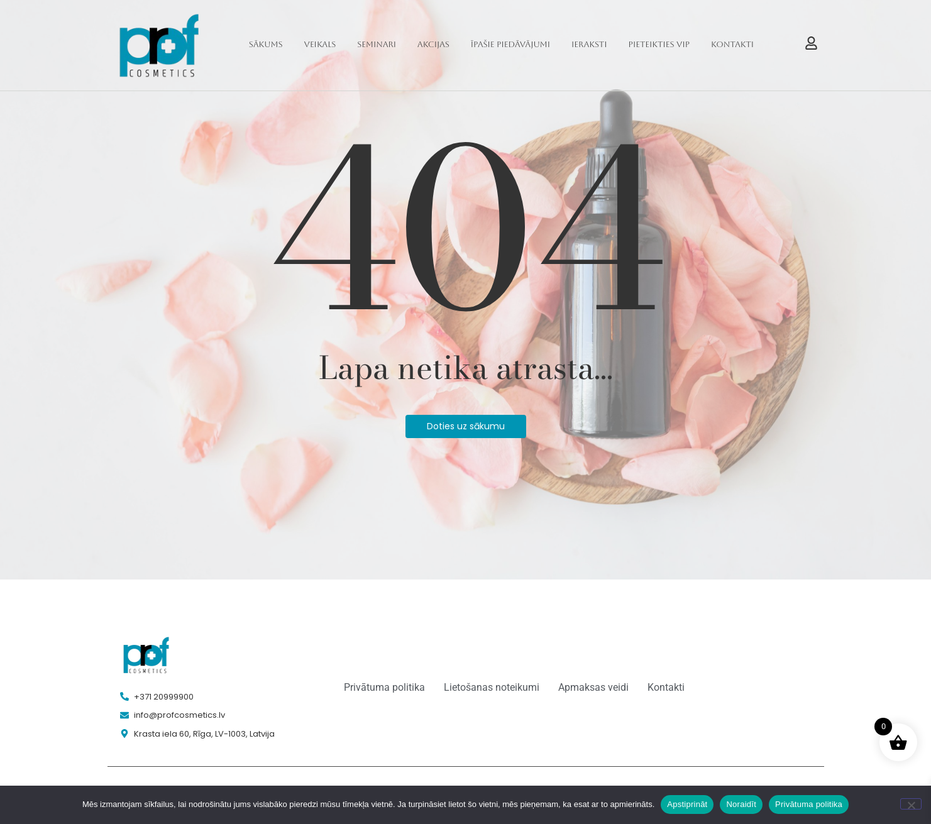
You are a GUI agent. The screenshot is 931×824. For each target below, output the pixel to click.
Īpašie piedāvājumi (510, 44)
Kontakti (732, 44)
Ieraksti (589, 44)
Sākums (266, 44)
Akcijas (433, 44)
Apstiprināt (687, 804)
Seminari (376, 44)
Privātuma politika (808, 804)
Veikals (320, 44)
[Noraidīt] (911, 804)
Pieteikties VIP (659, 44)
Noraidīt (741, 804)
